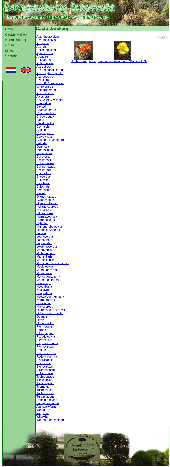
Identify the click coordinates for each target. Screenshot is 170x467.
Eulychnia (42, 186)
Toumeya (42, 386)
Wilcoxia (42, 416)
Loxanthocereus (47, 246)
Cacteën (42, 106)
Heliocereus (44, 209)
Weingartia (43, 409)
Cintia (40, 119)
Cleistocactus (45, 123)
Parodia (41, 329)
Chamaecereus (46, 109)
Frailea (41, 193)
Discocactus (44, 153)
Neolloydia (43, 289)
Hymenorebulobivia (49, 226)
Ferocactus (43, 189)
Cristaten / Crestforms (50, 139)
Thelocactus (44, 379)
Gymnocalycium (47, 203)
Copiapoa (42, 129)
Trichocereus (45, 393)
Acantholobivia (46, 39)
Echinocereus (45, 163)
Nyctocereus (44, 306)
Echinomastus (45, 166)
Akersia (41, 46)
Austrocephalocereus (50, 69)
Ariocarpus (43, 59)
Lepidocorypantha (48, 229)
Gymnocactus (45, 199)
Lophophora (44, 239)
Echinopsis (43, 169)
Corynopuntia (45, 133)
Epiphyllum (43, 173)
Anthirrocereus (46, 89)
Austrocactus (45, 93)
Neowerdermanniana (50, 296)
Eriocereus (43, 176)
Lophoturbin (44, 243)
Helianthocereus (47, 206)
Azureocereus (45, 76)
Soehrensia (43, 363)
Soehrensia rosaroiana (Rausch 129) (122, 60)
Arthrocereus (45, 63)
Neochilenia (44, 286)
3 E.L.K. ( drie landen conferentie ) (50, 85)
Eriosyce (42, 179)
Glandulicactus (46, 196)
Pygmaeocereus (47, 343)
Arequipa (42, 56)
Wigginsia (42, 413)
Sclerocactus (45, 359)
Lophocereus (45, 236)
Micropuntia (44, 273)
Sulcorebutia (44, 373)
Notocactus (43, 303)
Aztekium (42, 79)
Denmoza (42, 146)
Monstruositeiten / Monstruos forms (48, 278)
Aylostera (42, 96)
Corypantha (44, 136)
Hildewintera (44, 213)
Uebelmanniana (46, 399)
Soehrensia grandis (83, 60)
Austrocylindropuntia (49, 73)
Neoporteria (44, 293)
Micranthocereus (47, 269)
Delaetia (41, 143)
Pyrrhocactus (45, 346)
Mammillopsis (45, 259)
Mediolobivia (44, 266)
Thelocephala (45, 383)
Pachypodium (45, 326)
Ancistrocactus (46, 49)
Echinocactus (45, 159)
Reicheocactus (46, 353)
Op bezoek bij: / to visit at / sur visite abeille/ (51, 311)
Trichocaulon (44, 389)
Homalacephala (46, 216)
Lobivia (41, 233)
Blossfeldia (43, 103)
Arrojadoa (42, 43)
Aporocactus (44, 53)
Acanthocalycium (47, 36)
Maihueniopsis (45, 253)
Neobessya (43, 283)
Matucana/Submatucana (52, 263)
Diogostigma (44, 149)
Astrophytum (44, 66)
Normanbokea (45, 299)
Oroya (40, 319)
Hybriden (42, 223)
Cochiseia (42, 126)
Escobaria (43, 183)
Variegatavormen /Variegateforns (47, 405)
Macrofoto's (44, 249)
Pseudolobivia (45, 336)
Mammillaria (44, 256)
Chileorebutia (45, 116)
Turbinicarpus (45, 396)
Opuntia (41, 316)
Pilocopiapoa (45, 333)
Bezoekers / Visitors (49, 99)
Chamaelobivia (46, 113)
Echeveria (43, 156)
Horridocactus (45, 219)
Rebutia (41, 349)
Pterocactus (44, 339)
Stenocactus (44, 366)
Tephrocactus (45, 376)
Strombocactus (46, 369)
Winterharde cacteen (50, 419)
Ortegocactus (45, 323)
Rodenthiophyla (46, 356)
